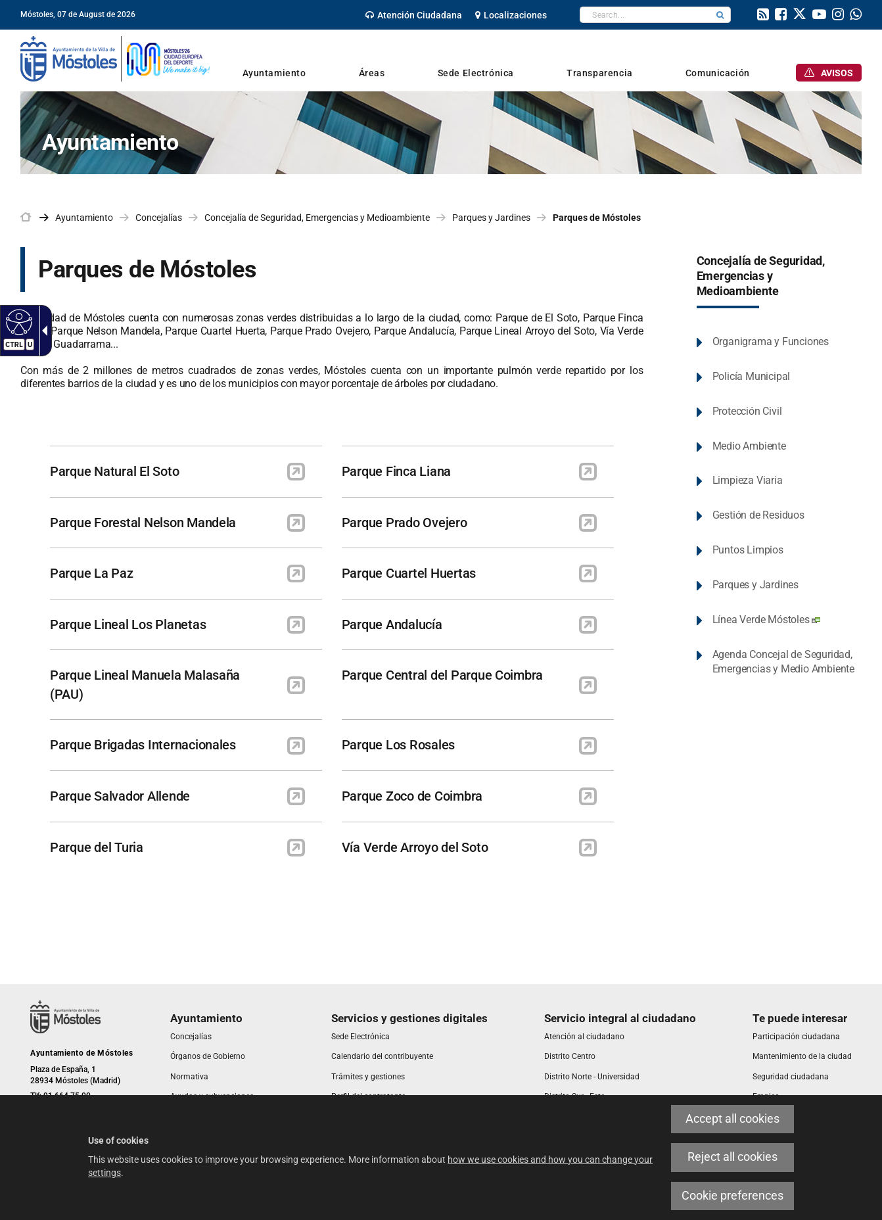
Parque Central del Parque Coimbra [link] (442, 675)
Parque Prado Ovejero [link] (404, 522)
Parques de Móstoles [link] (597, 217)
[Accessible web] (17, 321)
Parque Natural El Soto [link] (114, 471)
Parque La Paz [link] (91, 573)
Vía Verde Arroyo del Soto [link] (415, 847)
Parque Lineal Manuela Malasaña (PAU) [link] (145, 684)
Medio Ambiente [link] (749, 446)
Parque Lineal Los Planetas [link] (128, 624)
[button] (720, 15)
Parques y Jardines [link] (491, 217)
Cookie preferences (732, 1195)
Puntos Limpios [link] (747, 550)
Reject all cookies (732, 1156)
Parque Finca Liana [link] (396, 471)
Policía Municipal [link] (751, 376)
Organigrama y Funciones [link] (770, 341)
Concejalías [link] (158, 217)
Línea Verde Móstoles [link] (766, 619)
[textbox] (645, 15)
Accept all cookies (732, 1118)
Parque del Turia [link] (96, 847)
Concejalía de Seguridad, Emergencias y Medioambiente (761, 276)
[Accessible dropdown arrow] (42, 330)
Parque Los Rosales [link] (398, 745)
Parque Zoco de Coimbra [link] (412, 796)
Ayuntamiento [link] (84, 217)
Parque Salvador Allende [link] (120, 796)
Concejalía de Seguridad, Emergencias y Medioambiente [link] (317, 217)
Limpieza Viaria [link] (747, 480)
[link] (413, 15)
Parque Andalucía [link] (392, 624)
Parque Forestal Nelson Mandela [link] (143, 522)
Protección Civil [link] (747, 411)
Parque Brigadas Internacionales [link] (143, 745)
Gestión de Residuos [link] (758, 515)
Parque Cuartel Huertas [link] (409, 573)
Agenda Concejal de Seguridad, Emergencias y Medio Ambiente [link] (783, 662)
